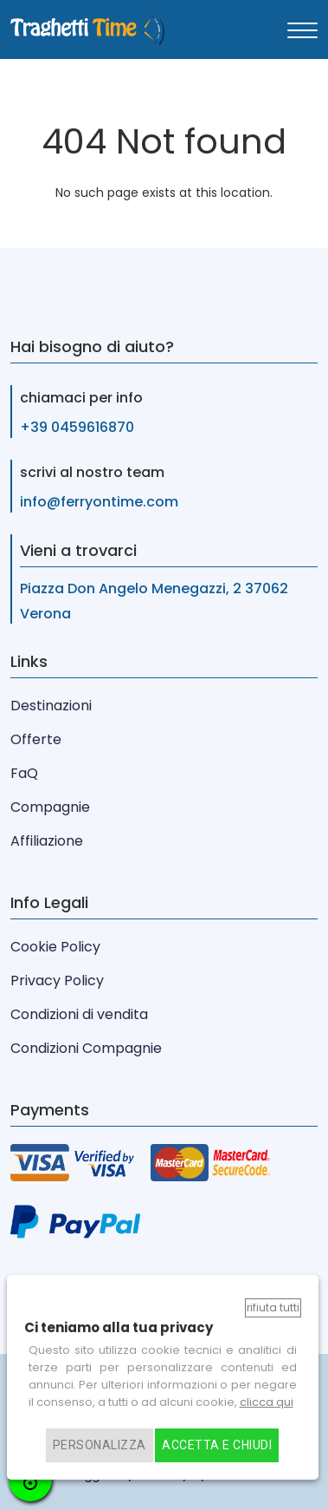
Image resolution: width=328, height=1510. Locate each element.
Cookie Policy (55, 947)
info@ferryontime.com (99, 502)
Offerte (35, 739)
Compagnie (50, 807)
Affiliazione (46, 841)
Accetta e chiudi (217, 1445)
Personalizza (99, 1445)
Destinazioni (51, 706)
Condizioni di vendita (79, 1014)
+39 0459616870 (77, 427)
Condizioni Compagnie (86, 1048)
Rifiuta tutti (273, 1307)
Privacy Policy (57, 980)
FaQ (24, 773)
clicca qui (266, 1402)
